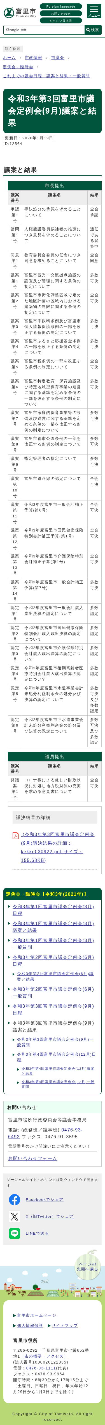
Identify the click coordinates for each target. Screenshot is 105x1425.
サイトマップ (65, 1325)
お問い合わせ (61, 13)
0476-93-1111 (41, 1368)
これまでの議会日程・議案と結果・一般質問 (46, 76)
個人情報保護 (30, 1325)
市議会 (57, 58)
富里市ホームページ (36, 1315)
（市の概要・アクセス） (44, 1356)
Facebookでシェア (36, 1199)
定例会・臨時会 (18, 67)
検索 (95, 29)
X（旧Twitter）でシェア (41, 1216)
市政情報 (33, 58)
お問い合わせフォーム (32, 1158)
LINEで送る (29, 1233)
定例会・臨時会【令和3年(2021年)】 (47, 894)
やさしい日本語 (61, 20)
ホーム (9, 58)
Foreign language (60, 6)
